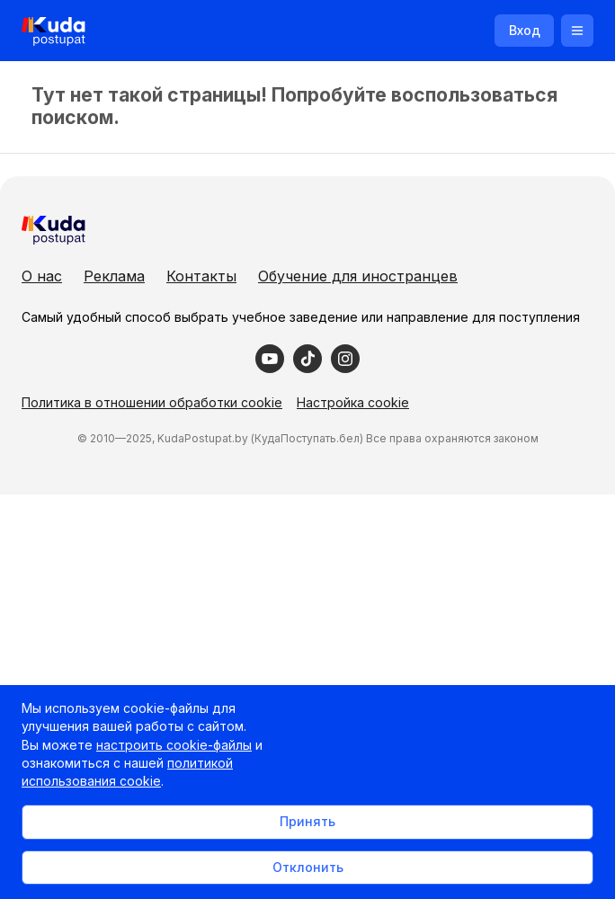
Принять (307, 821)
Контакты (201, 276)
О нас (42, 276)
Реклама (114, 276)
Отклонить (307, 867)
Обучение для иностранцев (358, 276)
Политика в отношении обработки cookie (152, 402)
